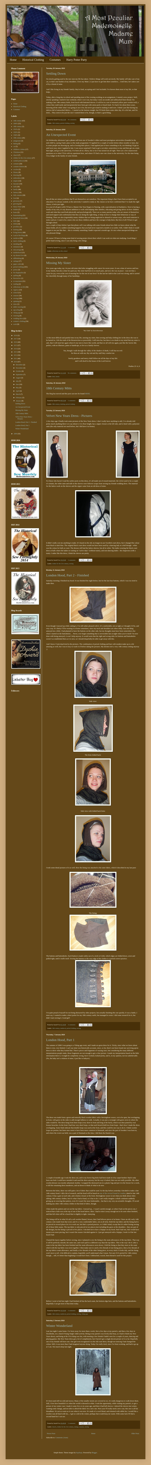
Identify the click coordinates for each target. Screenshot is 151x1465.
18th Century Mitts (59, 388)
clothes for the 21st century (60, 563)
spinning (16, 301)
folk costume (17, 195)
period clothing (64, 123)
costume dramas (18, 167)
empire (15, 181)
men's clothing (18, 241)
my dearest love (18, 255)
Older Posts (135, 1434)
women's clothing (19, 321)
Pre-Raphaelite (18, 273)
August (18, 378)
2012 (16, 355)
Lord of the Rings (19, 235)
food (14, 198)
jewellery (16, 227)
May (17, 388)
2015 (16, 345)
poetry (15, 270)
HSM (15, 224)
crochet (15, 169)
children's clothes (19, 149)
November (19, 368)
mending (16, 244)
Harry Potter (17, 207)
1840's (15, 124)
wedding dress (18, 318)
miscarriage (17, 250)
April (18, 391)
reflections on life (57, 251)
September (19, 375)
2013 (16, 352)
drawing (16, 175)
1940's (15, 135)
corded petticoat (18, 161)
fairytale (16, 184)
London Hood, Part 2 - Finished (67, 575)
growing (16, 204)
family (58, 376)
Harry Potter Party (76, 59)
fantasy (15, 192)
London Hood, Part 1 (60, 1040)
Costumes (55, 59)
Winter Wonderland (59, 1326)
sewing (72, 123)
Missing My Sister (58, 263)
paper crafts (17, 264)
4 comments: (72, 1025)
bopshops (79, 1453)
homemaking (17, 215)
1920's (15, 132)
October (19, 371)
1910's (15, 129)
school (65, 251)
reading (15, 284)
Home (13, 59)
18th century (56, 404)
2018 (16, 335)
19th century (17, 138)
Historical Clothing (33, 59)
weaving (16, 316)
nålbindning (17, 258)
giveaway (16, 201)
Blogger (94, 1453)
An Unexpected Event (61, 135)
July (17, 381)
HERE (87, 394)
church (54, 1427)
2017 (16, 339)
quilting (15, 275)
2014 (16, 349)
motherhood (17, 253)
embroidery (17, 178)
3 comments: (72, 247)
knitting (62, 404)
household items (18, 218)
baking (15, 144)
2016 (16, 342)
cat (14, 146)
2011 (16, 359)
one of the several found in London (112, 1193)
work (15, 324)
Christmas (16, 152)
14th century (56, 123)
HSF (14, 221)
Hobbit (15, 210)
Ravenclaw (17, 278)
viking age (85, 1314)
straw (15, 304)
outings (76, 1427)
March (18, 394)
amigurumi (17, 141)
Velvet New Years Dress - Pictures (69, 416)
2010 (16, 362)
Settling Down (56, 73)
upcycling (16, 310)
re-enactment (17, 281)
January (18, 401)
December (19, 365)
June (17, 384)
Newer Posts (51, 1434)
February (19, 398)
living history (17, 232)
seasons (81, 1427)
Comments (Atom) (61, 1438)
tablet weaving (18, 307)
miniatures (16, 247)
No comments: (72, 119)
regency (16, 290)
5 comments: (72, 400)
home (15, 212)
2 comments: (72, 1423)
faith (53, 376)
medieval (63, 1028)
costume (16, 164)
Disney (15, 172)
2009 (16, 434)
